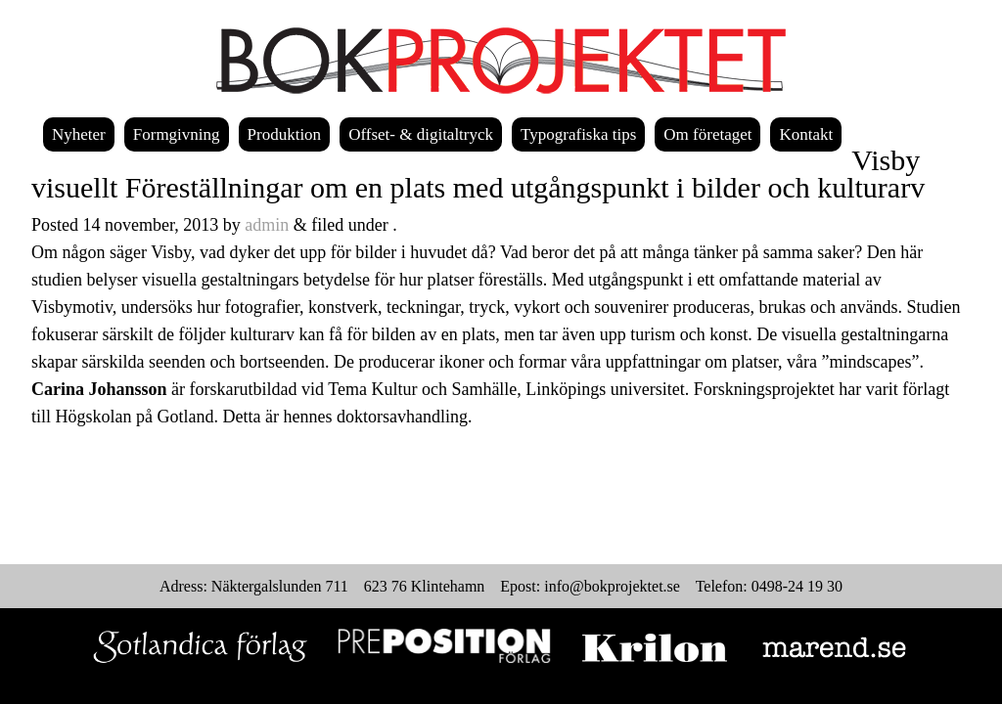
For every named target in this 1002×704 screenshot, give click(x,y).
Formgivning (176, 134)
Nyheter (79, 134)
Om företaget (707, 134)
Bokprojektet (501, 61)
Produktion (285, 134)
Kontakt (806, 134)
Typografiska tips (578, 134)
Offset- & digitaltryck (420, 134)
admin (267, 225)
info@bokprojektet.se (612, 586)
